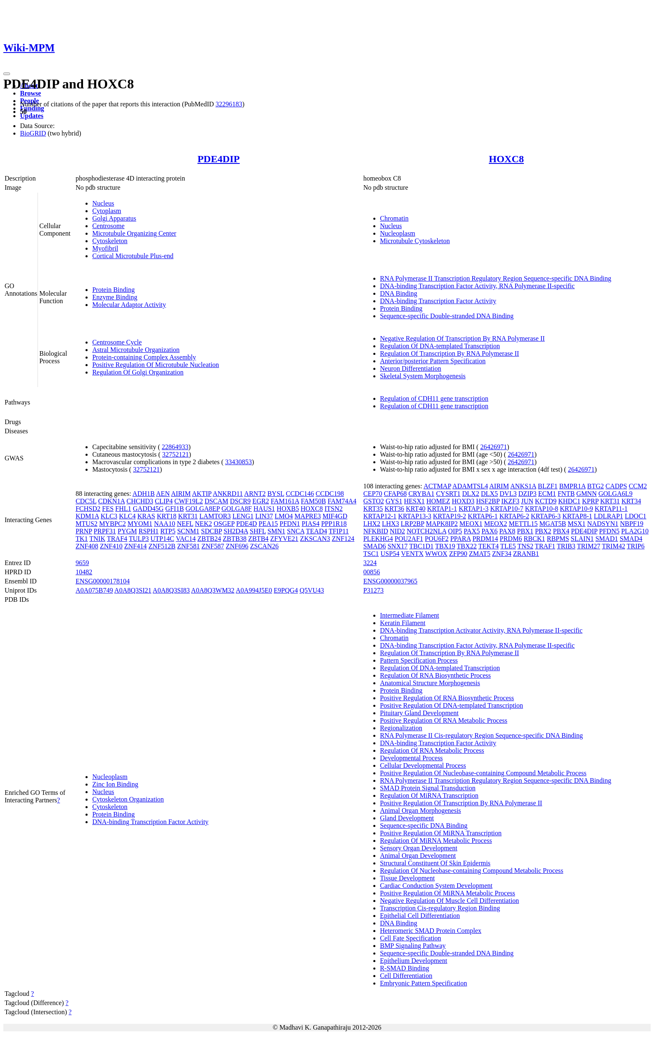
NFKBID (375, 531)
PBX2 (543, 531)
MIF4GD (334, 516)
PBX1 (525, 531)
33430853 (238, 461)
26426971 (493, 446)
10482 (83, 571)
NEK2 (203, 523)
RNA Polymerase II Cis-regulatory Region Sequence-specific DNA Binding (481, 735)
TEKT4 (488, 546)
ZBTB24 (209, 538)
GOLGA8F (236, 508)
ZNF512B (162, 546)
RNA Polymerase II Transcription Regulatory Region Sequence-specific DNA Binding (495, 278)
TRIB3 (566, 546)
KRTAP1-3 (474, 508)
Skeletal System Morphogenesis (422, 375)
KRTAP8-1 (577, 516)
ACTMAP (437, 486)
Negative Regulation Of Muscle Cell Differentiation (449, 900)
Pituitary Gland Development (419, 712)
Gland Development (407, 818)
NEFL (185, 523)
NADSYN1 (603, 523)
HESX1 (414, 501)
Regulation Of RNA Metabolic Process (432, 750)
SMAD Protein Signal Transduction (427, 788)
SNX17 (397, 546)
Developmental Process (411, 757)
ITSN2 (333, 508)
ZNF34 (501, 553)
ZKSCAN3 (315, 538)
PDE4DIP (218, 158)
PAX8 (507, 531)
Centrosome (108, 225)
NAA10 (164, 523)
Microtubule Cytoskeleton (415, 240)
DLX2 (470, 493)
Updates (31, 115)
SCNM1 (188, 531)
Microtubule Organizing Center (134, 233)
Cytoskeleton (109, 240)
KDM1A (87, 516)
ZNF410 (111, 546)
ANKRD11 (228, 493)
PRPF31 (105, 531)
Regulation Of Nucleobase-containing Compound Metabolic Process (471, 870)
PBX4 (561, 531)
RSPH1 (148, 531)
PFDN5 (609, 531)
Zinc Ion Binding (115, 784)
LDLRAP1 (608, 516)
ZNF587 (212, 546)
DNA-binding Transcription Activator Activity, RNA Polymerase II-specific (481, 630)
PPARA (460, 538)
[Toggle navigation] (6, 74)
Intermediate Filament (409, 615)
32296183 (229, 104)
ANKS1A (523, 486)
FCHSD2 (88, 508)
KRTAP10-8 (541, 508)
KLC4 (127, 516)
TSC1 (371, 553)
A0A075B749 (94, 590)
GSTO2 (373, 501)
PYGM (127, 531)
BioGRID (33, 133)
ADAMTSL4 (470, 486)
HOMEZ (438, 501)
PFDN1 (289, 523)
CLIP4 (164, 501)
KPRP (590, 501)
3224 (370, 562)
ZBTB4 (258, 538)
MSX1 (577, 523)
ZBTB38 (235, 538)
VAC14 (186, 538)
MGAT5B (552, 523)
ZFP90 (458, 553)
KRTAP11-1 (611, 508)
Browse (30, 93)
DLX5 (489, 493)
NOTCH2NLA (426, 531)
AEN (163, 493)
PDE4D (246, 523)
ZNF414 (135, 546)
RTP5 (167, 531)
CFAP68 (395, 493)
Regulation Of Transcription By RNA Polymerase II (449, 353)
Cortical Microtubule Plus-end (133, 255)
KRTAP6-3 (546, 516)
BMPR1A (572, 486)
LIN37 (264, 516)
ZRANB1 (526, 553)
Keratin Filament (402, 622)
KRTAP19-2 (449, 516)
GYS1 (393, 501)
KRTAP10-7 (506, 508)
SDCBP (211, 531)
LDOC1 (635, 516)
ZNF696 (237, 546)
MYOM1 (140, 523)
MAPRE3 (307, 516)
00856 (371, 571)
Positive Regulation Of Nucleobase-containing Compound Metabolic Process (483, 773)
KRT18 (166, 516)
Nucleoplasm (397, 233)
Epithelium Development (413, 960)
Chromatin (394, 218)
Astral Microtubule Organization (135, 349)
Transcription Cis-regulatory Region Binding (440, 908)
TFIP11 (339, 531)
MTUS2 (86, 523)
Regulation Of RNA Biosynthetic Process (435, 675)
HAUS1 (264, 508)
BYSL (275, 493)
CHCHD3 (139, 501)
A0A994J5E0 (254, 590)
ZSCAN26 (264, 546)
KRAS (146, 516)
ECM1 (547, 493)
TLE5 (508, 546)
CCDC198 (330, 493)
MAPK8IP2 (442, 523)
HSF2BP (487, 501)
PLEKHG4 (378, 538)
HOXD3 (463, 501)
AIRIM (181, 493)
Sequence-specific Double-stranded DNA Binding (446, 315)
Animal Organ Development (418, 855)
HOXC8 (506, 158)
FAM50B (313, 501)
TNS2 (525, 546)
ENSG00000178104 (102, 581)
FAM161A (285, 501)
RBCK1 (534, 538)
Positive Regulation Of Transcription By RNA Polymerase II (461, 803)
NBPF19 (631, 523)
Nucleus (103, 203)
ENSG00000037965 (390, 581)
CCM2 (638, 486)
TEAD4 (316, 531)
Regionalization (401, 727)
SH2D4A (236, 531)
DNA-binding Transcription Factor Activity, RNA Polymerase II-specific (477, 285)
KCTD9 (546, 501)
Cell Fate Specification (410, 938)
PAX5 (472, 531)
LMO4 (284, 516)
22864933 (175, 446)
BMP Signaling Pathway (413, 945)
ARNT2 (255, 493)
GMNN (586, 493)
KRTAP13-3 (415, 516)
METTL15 (523, 523)
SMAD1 (606, 538)
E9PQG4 (286, 590)
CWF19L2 (188, 501)
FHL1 (123, 508)
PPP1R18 (334, 523)
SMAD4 (631, 538)
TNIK (97, 538)
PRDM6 (511, 538)
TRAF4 (117, 538)
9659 (82, 562)
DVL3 (508, 493)
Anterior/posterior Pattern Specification (432, 360)
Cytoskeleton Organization (128, 799)
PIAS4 (310, 523)
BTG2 (595, 486)
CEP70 (372, 493)
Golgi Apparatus (114, 218)
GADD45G (148, 508)
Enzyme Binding (114, 297)
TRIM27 (588, 546)
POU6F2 (437, 538)
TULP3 (139, 538)
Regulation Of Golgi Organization (138, 372)
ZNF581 (188, 546)
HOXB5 (288, 508)
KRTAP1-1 (442, 508)
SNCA (295, 531)
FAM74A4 (341, 501)
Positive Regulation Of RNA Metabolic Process (443, 720)
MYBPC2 (112, 523)
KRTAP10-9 (576, 508)
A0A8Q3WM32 (212, 590)
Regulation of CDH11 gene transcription (434, 398)
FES (108, 508)
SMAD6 (374, 546)
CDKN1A (111, 501)
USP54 (389, 553)
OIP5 (455, 531)
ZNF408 (86, 546)
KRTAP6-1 (483, 516)
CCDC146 (300, 493)
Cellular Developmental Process (423, 765)
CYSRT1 (448, 493)
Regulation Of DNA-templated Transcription (440, 345)
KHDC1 (569, 501)
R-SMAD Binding (404, 968)
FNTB (566, 493)
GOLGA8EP (203, 508)
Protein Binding (113, 289)
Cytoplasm (106, 210)
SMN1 (276, 531)
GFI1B (174, 508)
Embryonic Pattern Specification (423, 983)
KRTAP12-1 (380, 516)
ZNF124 (343, 538)
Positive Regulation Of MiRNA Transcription (441, 833)
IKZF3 (510, 501)
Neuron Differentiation (410, 368)
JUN (527, 501)
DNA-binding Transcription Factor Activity (438, 300)
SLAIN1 (582, 538)
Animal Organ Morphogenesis (420, 810)
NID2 (397, 531)
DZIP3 (527, 493)
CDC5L (85, 501)
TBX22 (467, 546)
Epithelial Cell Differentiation (420, 915)
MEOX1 (471, 523)
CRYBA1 (421, 493)
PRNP (83, 531)
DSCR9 (240, 501)
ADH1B (144, 493)
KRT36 (394, 508)
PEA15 (268, 523)
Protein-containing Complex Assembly (144, 357)
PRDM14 (485, 538)
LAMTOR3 (215, 516)
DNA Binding (398, 293)
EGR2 (260, 501)
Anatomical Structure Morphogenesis (430, 682)
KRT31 (188, 516)
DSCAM (216, 501)
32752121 (175, 454)
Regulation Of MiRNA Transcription (429, 795)
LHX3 (390, 523)
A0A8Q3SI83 (171, 590)
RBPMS (558, 538)
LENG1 (243, 516)
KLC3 (109, 516)
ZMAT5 (479, 553)
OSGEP (224, 523)
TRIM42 (613, 546)
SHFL (258, 531)
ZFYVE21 (284, 538)
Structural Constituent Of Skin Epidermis (435, 863)
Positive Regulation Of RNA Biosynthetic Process (447, 697)
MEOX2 (495, 523)
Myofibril (105, 248)
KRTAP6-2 (514, 516)
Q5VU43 (311, 590)
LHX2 (371, 523)
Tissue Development (407, 878)
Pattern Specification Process (419, 660)
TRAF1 (545, 546)
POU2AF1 (409, 538)
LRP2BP (412, 523)
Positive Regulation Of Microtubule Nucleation (155, 364)
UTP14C (162, 538)
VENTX (412, 553)
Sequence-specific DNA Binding (424, 825)
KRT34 (631, 501)
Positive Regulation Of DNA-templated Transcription (451, 705)
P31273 (373, 590)
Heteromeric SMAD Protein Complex (430, 930)
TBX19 (445, 546)
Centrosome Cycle (117, 342)
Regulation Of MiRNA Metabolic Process (436, 840)
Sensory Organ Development (418, 848)
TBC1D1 (421, 546)
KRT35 (373, 508)
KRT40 (415, 508)
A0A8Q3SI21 (132, 590)
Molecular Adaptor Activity (129, 304)
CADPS (616, 486)
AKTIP (201, 493)
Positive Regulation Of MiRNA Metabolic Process (447, 893)
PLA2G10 (635, 531)
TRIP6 (636, 546)
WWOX (436, 553)
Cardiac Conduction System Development (436, 885)
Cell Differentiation (406, 975)
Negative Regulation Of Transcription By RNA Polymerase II (462, 338)
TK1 (81, 538)
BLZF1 (548, 486)
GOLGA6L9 (616, 493)
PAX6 (489, 531)
